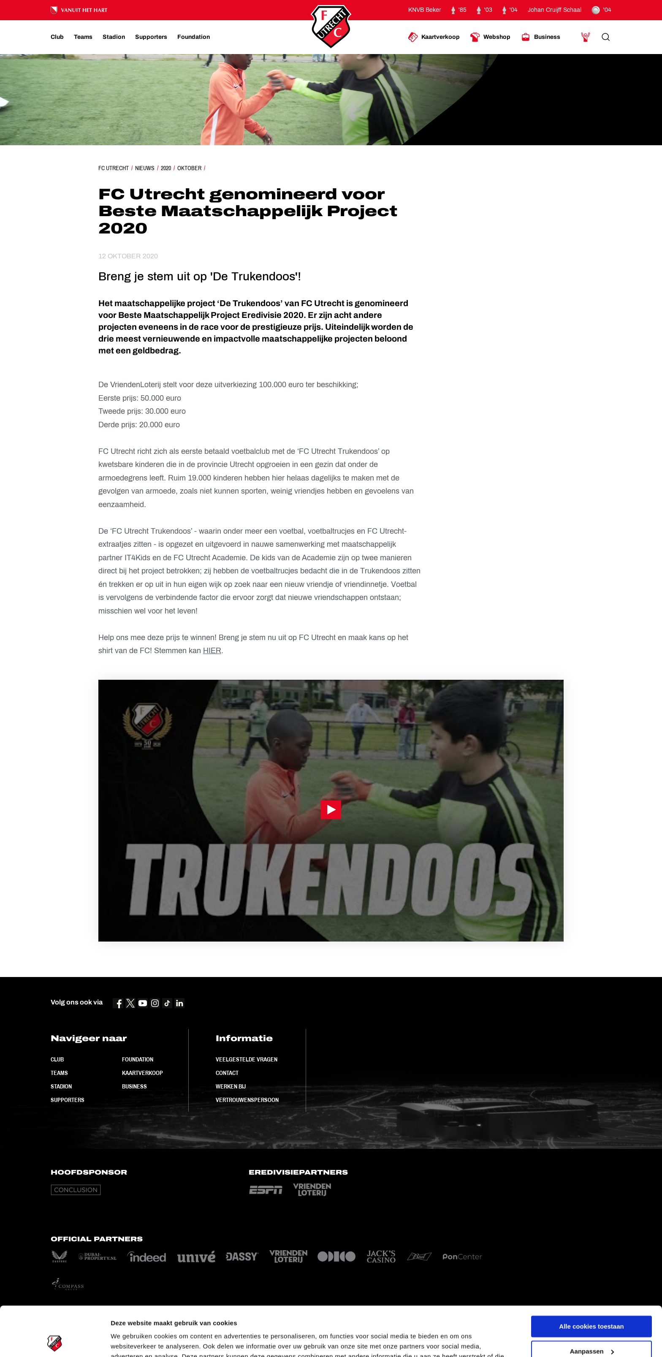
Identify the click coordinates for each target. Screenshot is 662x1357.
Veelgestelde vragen (246, 1059)
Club (57, 1059)
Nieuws (145, 168)
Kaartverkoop (142, 1073)
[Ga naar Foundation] (193, 37)
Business (134, 1086)
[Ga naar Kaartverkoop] (434, 37)
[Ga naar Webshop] (490, 37)
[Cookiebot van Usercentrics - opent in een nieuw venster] (55, 1340)
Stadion (61, 1086)
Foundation (137, 1059)
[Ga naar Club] (57, 37)
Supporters (67, 1100)
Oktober (189, 168)
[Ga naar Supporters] (151, 37)
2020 (166, 168)
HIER (212, 650)
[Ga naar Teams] (83, 37)
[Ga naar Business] (540, 37)
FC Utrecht (113, 168)
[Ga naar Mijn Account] (586, 37)
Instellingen (129, 1340)
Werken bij (231, 1086)
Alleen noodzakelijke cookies (591, 1326)
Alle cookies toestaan (591, 1277)
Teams (59, 1073)
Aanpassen (592, 1301)
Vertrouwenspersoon (247, 1100)
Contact (227, 1073)
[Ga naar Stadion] (114, 37)
